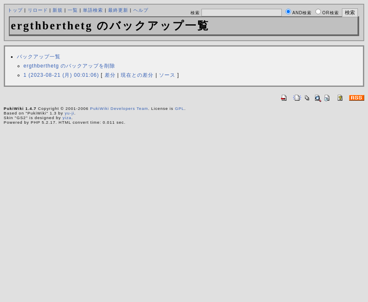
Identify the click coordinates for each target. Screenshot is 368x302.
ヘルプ (140, 10)
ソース (167, 75)
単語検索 (93, 10)
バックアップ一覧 (39, 57)
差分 (110, 75)
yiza (67, 117)
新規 (58, 10)
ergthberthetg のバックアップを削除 (70, 66)
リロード (38, 10)
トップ (15, 10)
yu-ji (69, 113)
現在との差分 (137, 75)
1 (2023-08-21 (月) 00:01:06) (61, 75)
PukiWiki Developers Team (119, 108)
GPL (179, 108)
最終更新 (118, 10)
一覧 (73, 10)
